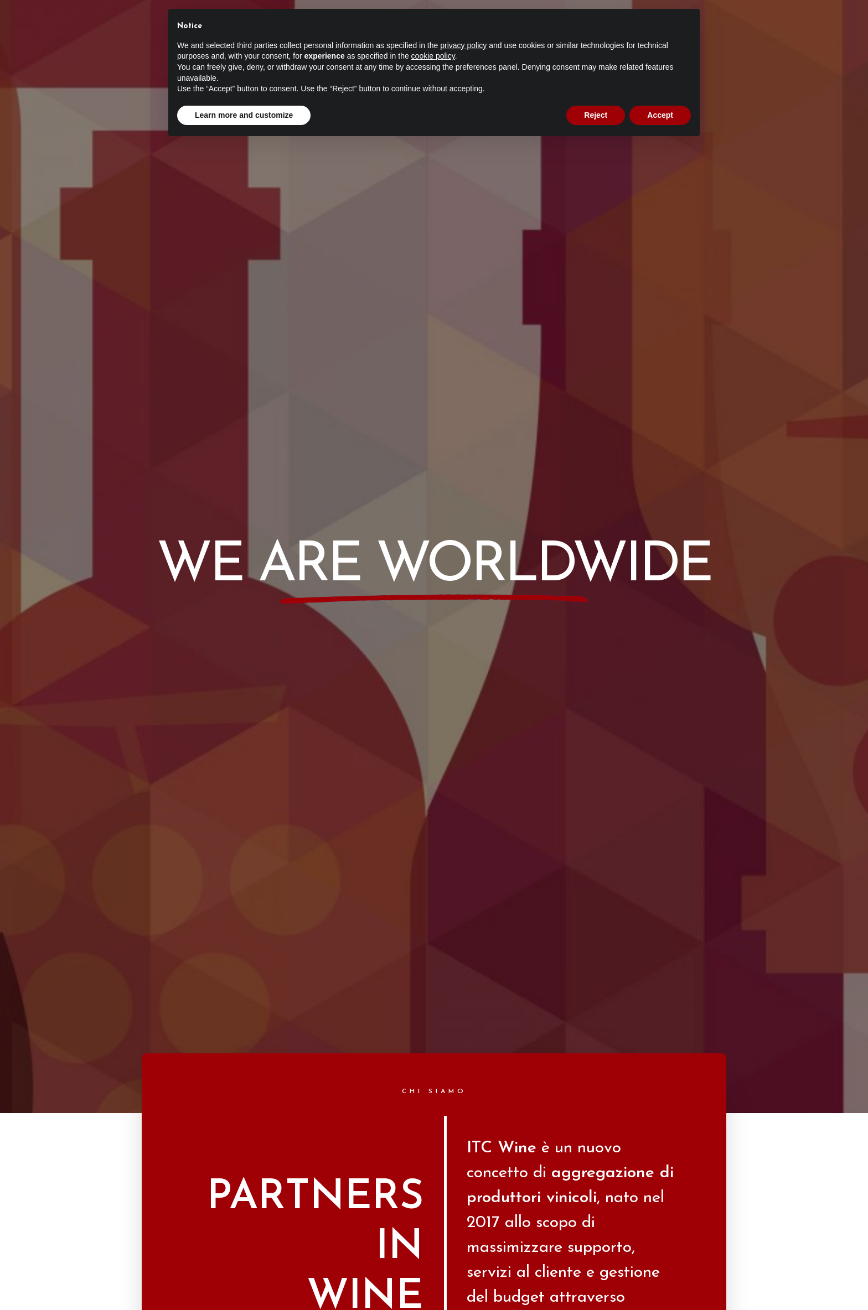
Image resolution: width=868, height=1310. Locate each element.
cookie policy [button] (433, 55)
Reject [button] (595, 115)
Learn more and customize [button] (244, 115)
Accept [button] (660, 115)
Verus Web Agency (467, 1221)
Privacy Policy (410, 1243)
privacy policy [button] (463, 45)
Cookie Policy (458, 1243)
